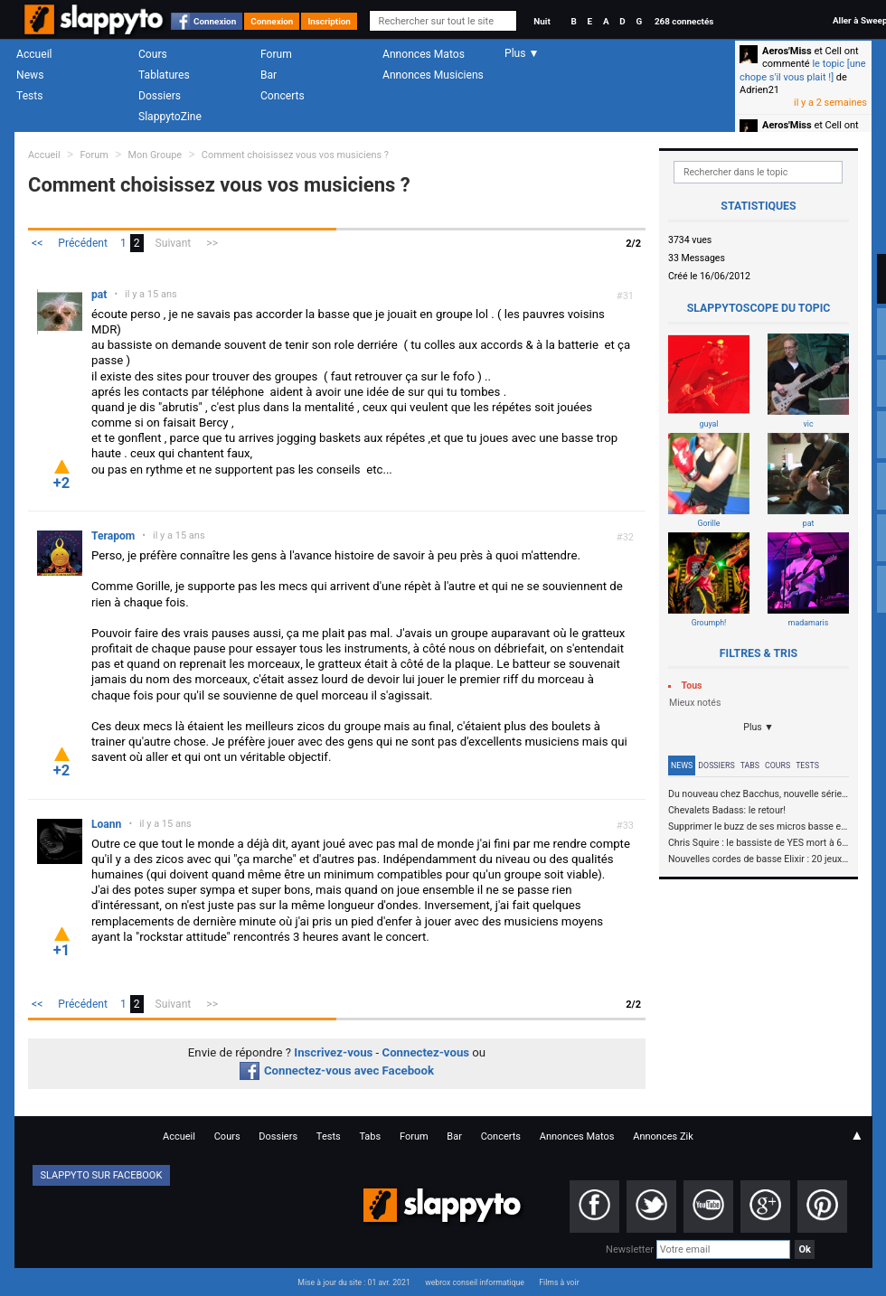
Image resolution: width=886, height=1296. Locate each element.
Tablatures (164, 75)
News (29, 75)
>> (212, 243)
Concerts (282, 95)
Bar (268, 75)
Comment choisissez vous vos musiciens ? (295, 155)
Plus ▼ (758, 727)
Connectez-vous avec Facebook (337, 1070)
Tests (29, 95)
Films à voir (559, 1282)
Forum (276, 54)
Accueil (34, 54)
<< (37, 243)
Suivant (174, 243)
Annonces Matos (423, 54)
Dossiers (159, 95)
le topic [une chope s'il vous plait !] (803, 70)
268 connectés (684, 21)
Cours (152, 54)
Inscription (329, 21)
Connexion (214, 21)
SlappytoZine (170, 116)
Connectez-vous (426, 1052)
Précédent (83, 243)
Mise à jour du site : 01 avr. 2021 (353, 1282)
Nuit (541, 21)
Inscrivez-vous (333, 1052)
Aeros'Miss (787, 51)
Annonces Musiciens (433, 75)
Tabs (749, 765)
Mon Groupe (155, 155)
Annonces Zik (663, 1136)
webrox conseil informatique (474, 1282)
